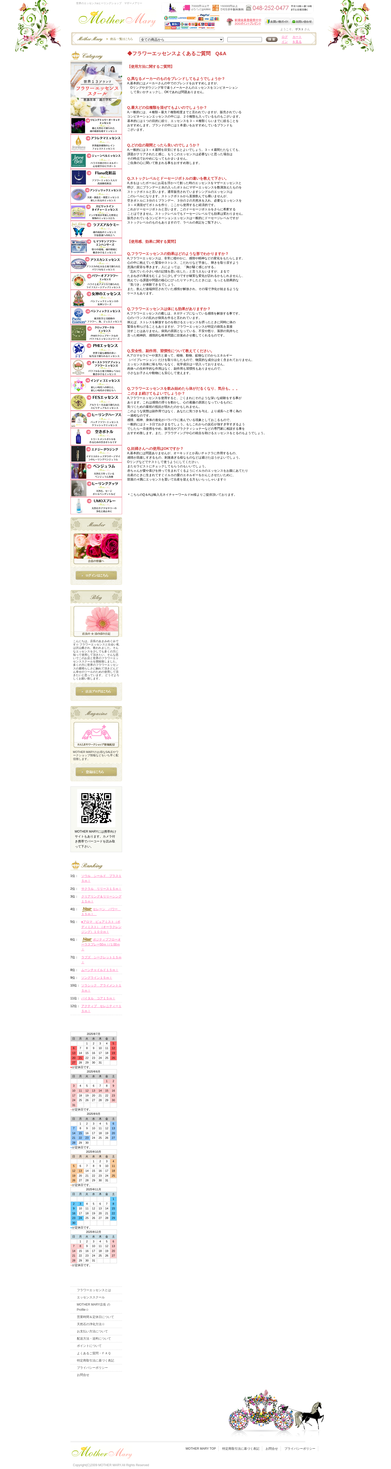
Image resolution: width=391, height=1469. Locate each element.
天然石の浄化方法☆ (91, 1324)
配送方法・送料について (94, 1338)
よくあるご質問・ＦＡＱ (94, 1353)
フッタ (101, 1451)
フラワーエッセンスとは (94, 1290)
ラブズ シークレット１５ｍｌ (101, 960)
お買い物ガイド (278, 21)
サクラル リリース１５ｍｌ (101, 889)
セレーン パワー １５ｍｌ (101, 911)
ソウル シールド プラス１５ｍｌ (101, 878)
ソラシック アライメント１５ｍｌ (101, 988)
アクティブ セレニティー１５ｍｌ (101, 1008)
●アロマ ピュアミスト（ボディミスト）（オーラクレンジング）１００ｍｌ (101, 926)
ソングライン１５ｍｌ (96, 978)
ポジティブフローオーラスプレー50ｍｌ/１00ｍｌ (101, 944)
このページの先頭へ (271, 528)
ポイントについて (89, 1346)
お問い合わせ (302, 21)
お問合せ (83, 1375)
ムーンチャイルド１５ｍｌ (99, 970)
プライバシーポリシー (92, 1368)
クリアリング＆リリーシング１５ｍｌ (101, 899)
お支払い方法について (92, 1331)
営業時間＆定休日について (95, 1317)
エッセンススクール (91, 1297)
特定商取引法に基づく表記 (95, 1360)
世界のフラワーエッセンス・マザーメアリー (117, 20)
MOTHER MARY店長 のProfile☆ (93, 1307)
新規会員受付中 (213, 22)
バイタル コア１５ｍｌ (98, 998)
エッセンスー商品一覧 (104, 38)
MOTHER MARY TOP (201, 1448)
